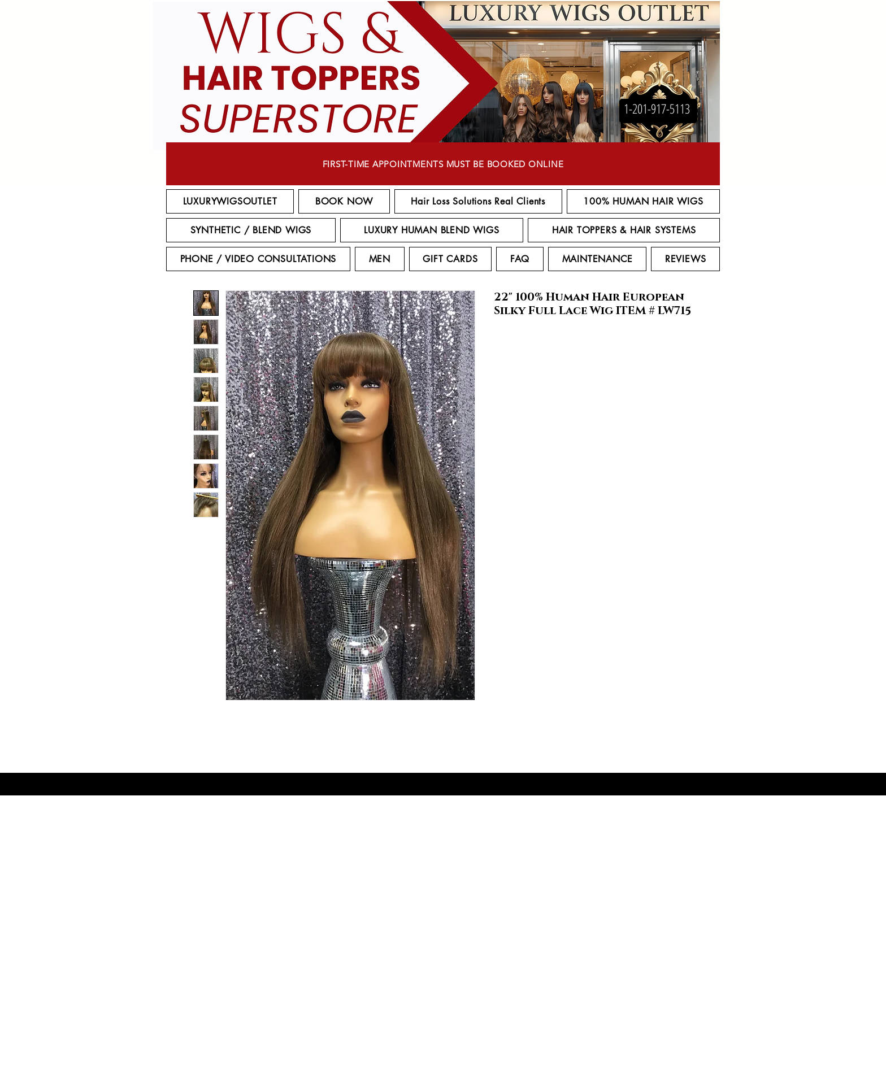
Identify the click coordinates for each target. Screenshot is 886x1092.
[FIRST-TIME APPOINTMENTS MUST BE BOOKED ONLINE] (443, 163)
